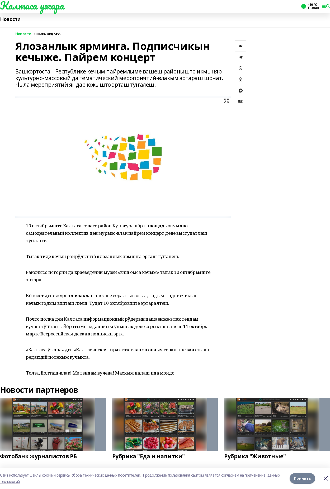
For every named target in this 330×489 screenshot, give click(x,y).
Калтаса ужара (32, 5)
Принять (302, 478)
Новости (10, 19)
